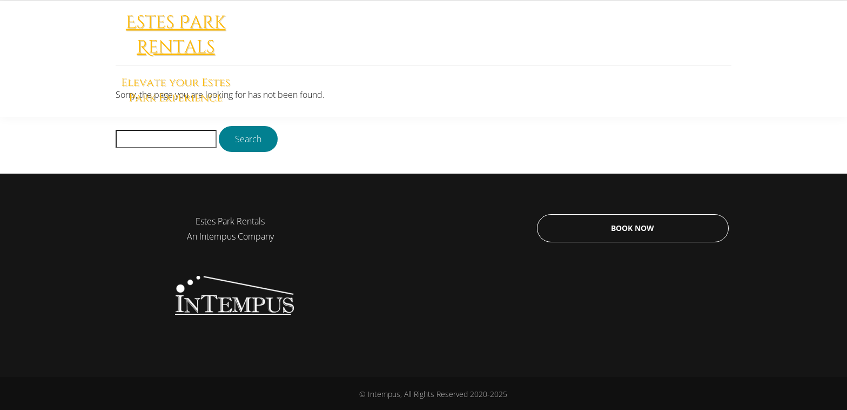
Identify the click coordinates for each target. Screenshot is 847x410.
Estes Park (540, 58)
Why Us (601, 58)
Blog (705, 58)
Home (382, 58)
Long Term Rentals (457, 58)
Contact (656, 58)
